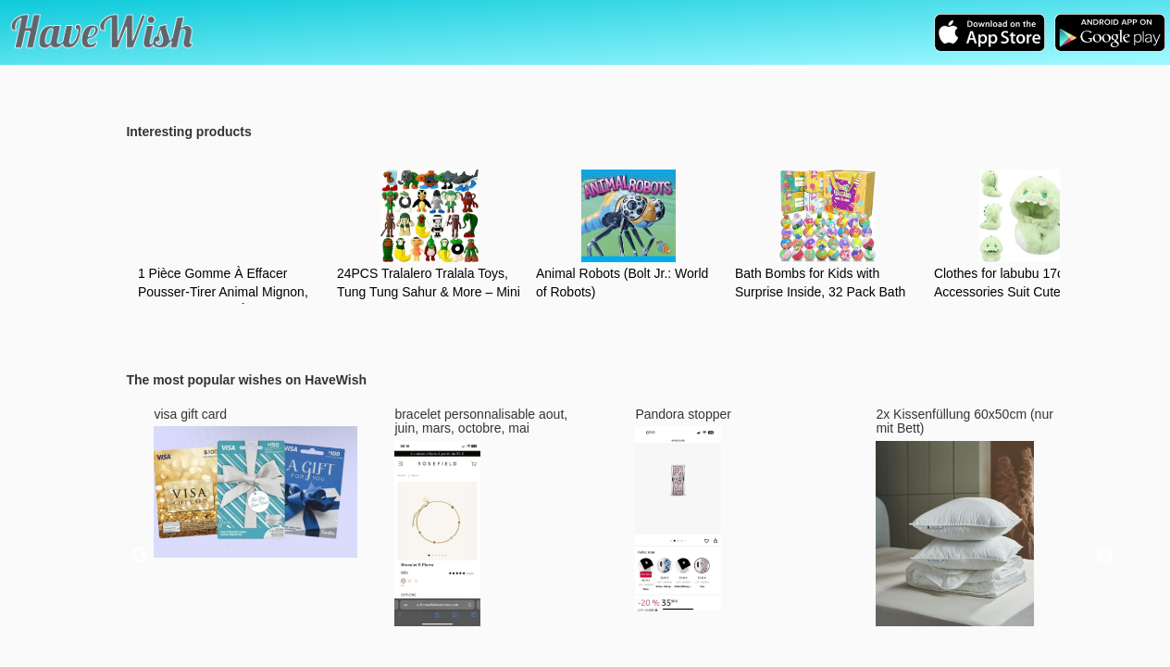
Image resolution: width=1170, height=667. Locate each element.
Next (1104, 556)
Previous (140, 556)
